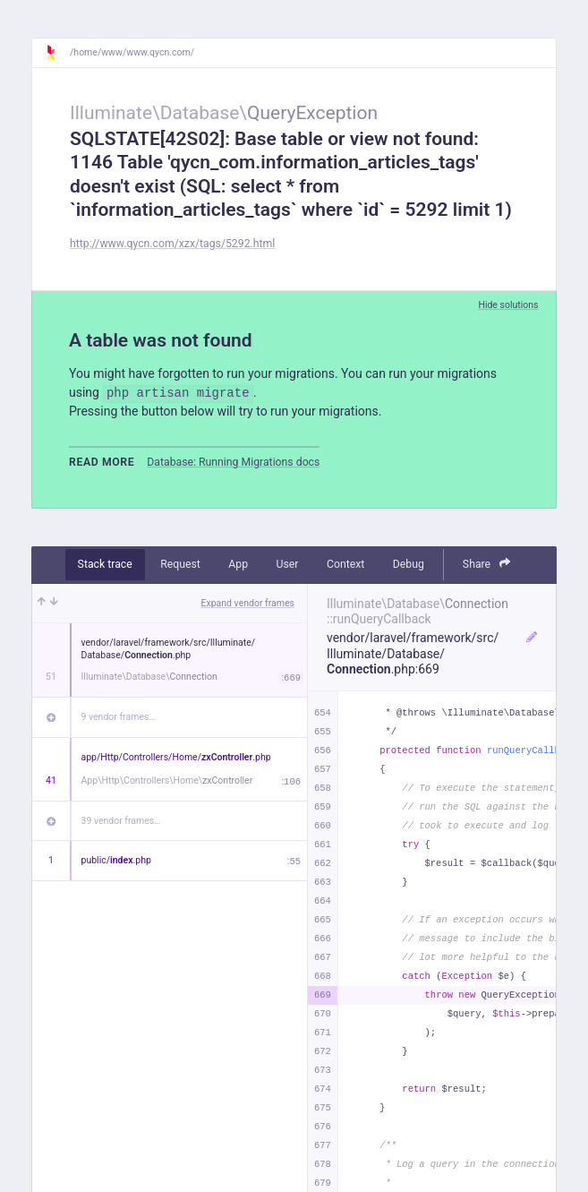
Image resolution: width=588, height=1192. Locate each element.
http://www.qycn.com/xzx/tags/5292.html (172, 243)
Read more (101, 462)
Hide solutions (508, 305)
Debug (408, 564)
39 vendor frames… (121, 821)
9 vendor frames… (118, 717)
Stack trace (105, 564)
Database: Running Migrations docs (233, 462)
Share (487, 563)
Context (345, 564)
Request (180, 564)
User (288, 564)
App (238, 564)
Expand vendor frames (247, 603)
